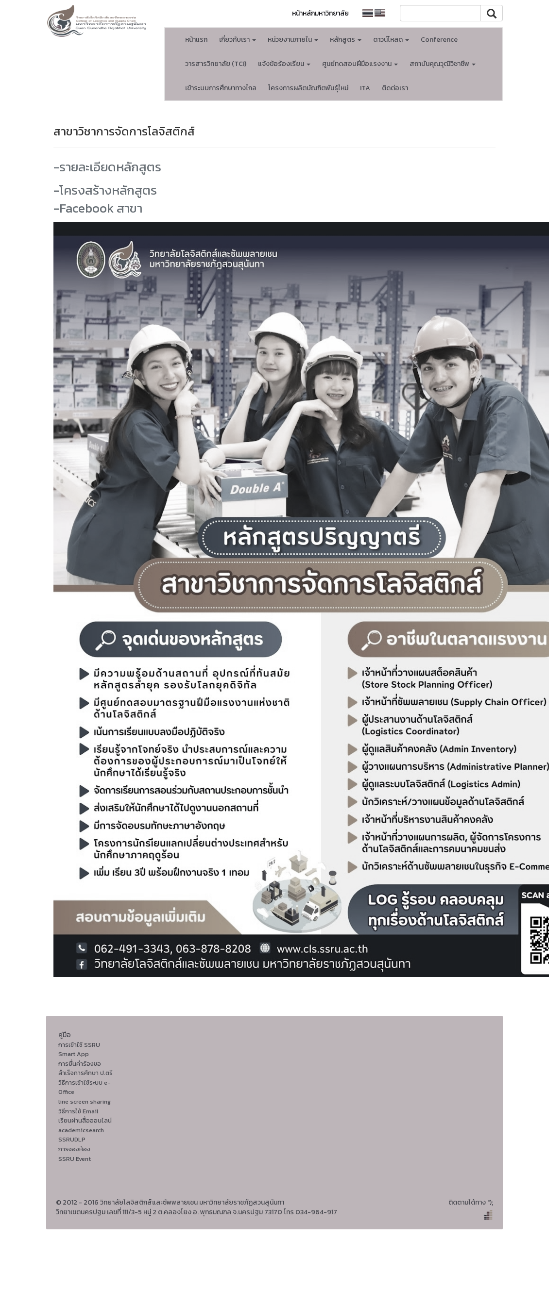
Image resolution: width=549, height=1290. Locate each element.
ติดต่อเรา (395, 88)
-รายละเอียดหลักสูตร (107, 166)
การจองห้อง (74, 1149)
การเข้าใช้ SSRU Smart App (79, 1049)
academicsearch (81, 1130)
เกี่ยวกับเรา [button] (237, 39)
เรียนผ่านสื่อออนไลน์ (85, 1120)
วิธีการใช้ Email (78, 1111)
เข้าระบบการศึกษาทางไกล (221, 88)
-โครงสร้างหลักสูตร (105, 190)
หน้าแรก (196, 39)
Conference (439, 39)
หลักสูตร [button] (345, 39)
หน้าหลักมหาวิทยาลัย (320, 13)
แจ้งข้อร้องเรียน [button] (284, 64)
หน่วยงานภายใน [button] (293, 39)
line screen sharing (84, 1101)
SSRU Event (74, 1158)
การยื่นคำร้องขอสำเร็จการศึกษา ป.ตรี (85, 1068)
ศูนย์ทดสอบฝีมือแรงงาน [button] (360, 64)
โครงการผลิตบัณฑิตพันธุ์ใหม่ (308, 88)
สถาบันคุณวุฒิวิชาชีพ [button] (443, 64)
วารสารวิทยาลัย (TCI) (215, 64)
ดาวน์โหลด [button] (391, 39)
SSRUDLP (72, 1139)
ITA (365, 88)
